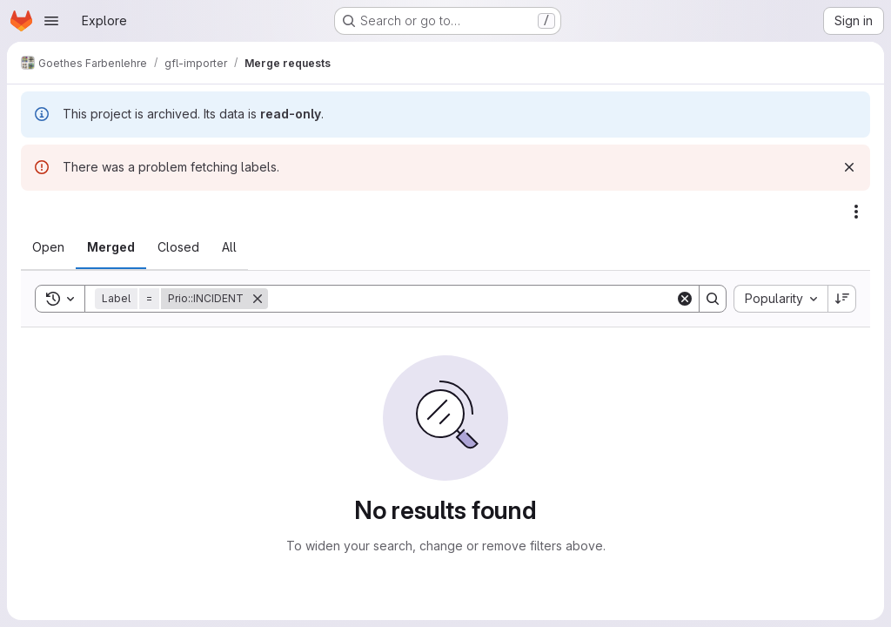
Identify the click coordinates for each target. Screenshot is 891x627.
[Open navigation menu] (51, 21)
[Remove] (257, 298)
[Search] (471, 298)
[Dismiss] (849, 167)
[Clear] (684, 298)
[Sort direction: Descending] (842, 299)
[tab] (48, 247)
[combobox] (780, 299)
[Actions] (856, 212)
